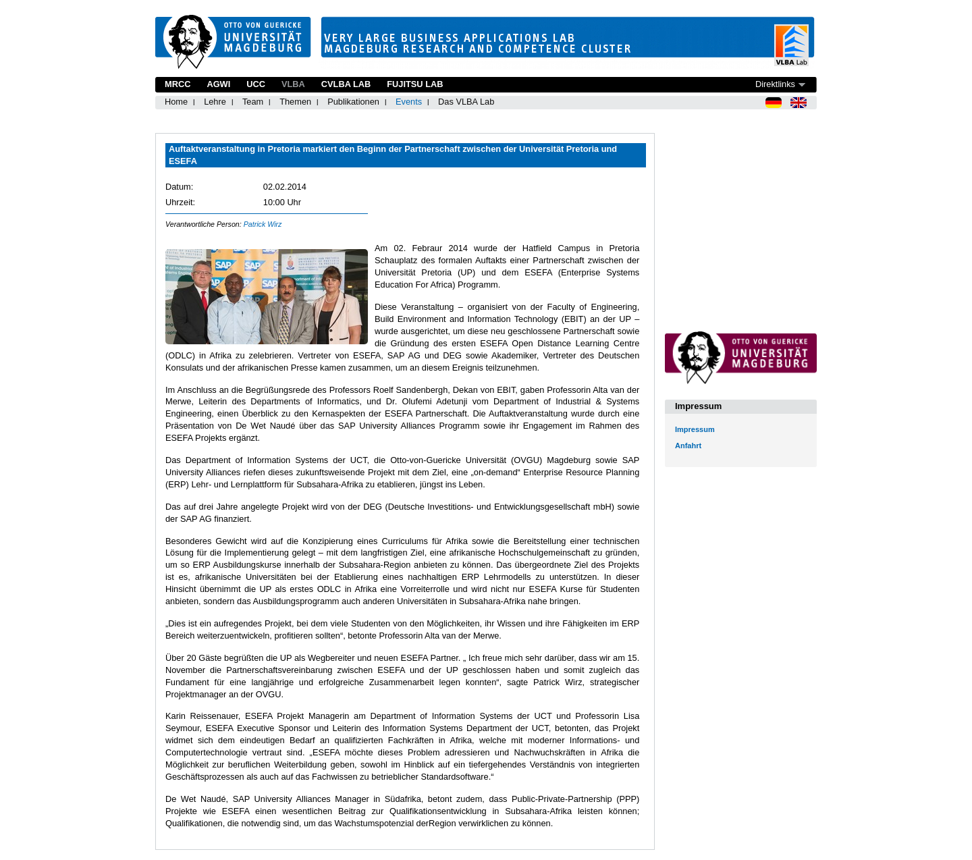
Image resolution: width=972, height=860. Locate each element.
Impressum (695, 429)
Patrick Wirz (263, 224)
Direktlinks (775, 84)
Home (176, 102)
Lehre (215, 102)
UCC (255, 84)
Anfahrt (688, 445)
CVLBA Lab (346, 84)
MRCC (177, 84)
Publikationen (353, 102)
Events (409, 102)
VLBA (293, 84)
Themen (295, 102)
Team (252, 102)
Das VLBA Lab (466, 102)
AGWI (218, 84)
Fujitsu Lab (415, 84)
